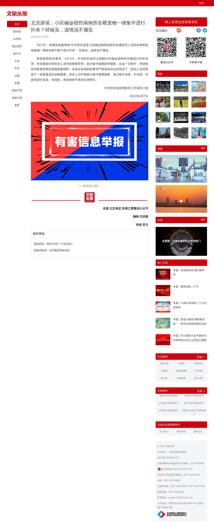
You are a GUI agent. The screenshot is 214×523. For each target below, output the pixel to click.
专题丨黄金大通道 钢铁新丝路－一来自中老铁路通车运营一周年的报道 (189, 323)
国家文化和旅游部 (168, 395)
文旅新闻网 (181, 370)
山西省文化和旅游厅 (168, 410)
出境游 (17, 38)
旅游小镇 (17, 97)
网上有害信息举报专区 (181, 22)
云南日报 (164, 363)
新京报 (164, 378)
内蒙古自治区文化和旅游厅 (194, 412)
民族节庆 (17, 90)
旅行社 (17, 53)
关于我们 (164, 431)
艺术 (17, 68)
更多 (203, 148)
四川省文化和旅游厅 (194, 402)
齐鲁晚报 (181, 378)
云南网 (181, 363)
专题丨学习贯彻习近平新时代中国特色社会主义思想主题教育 (189, 340)
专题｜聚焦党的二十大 (186, 286)
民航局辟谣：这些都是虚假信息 (52, 250)
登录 (201, 3)
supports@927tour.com (180, 497)
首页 (17, 24)
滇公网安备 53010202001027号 (175, 469)
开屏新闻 (198, 363)
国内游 (17, 31)
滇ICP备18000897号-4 (168, 457)
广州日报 (198, 370)
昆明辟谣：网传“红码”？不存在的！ (54, 243)
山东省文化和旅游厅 (168, 402)
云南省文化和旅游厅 (194, 395)
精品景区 (17, 46)
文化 (17, 61)
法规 (17, 75)
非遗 (17, 83)
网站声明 (181, 431)
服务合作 (198, 431)
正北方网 (198, 378)
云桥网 (164, 370)
